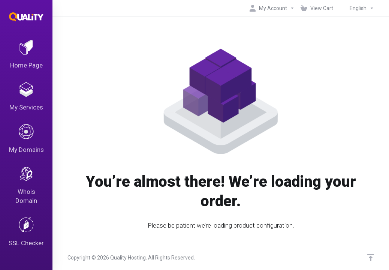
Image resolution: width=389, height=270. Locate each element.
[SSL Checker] (26, 233)
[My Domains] (26, 139)
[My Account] (272, 8)
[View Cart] (317, 8)
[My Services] (26, 97)
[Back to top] (370, 257)
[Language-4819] (355, 8)
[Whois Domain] (26, 186)
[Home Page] (26, 55)
